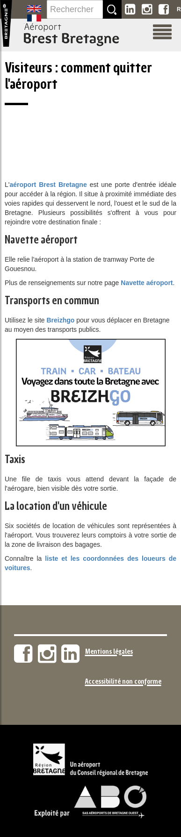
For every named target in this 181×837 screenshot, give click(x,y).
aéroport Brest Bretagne (48, 184)
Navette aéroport (147, 282)
